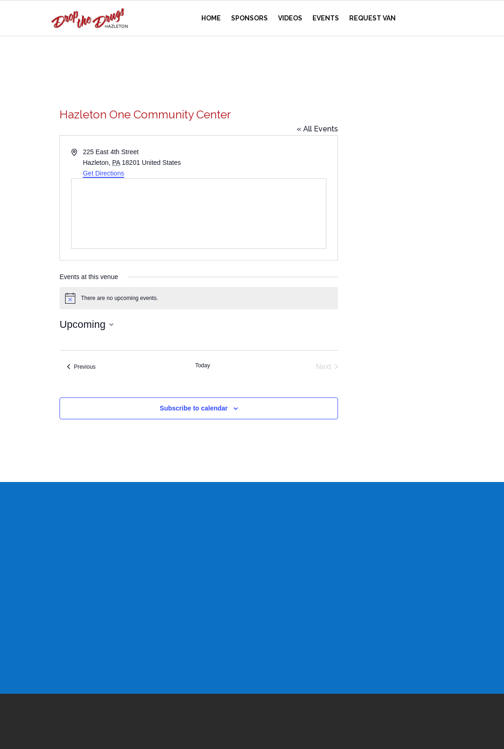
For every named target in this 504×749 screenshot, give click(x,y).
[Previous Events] (81, 367)
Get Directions (103, 173)
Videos (290, 18)
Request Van (372, 18)
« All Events (317, 128)
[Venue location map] (199, 213)
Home (211, 18)
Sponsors (249, 18)
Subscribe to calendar (194, 408)
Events (325, 18)
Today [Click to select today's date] (202, 365)
